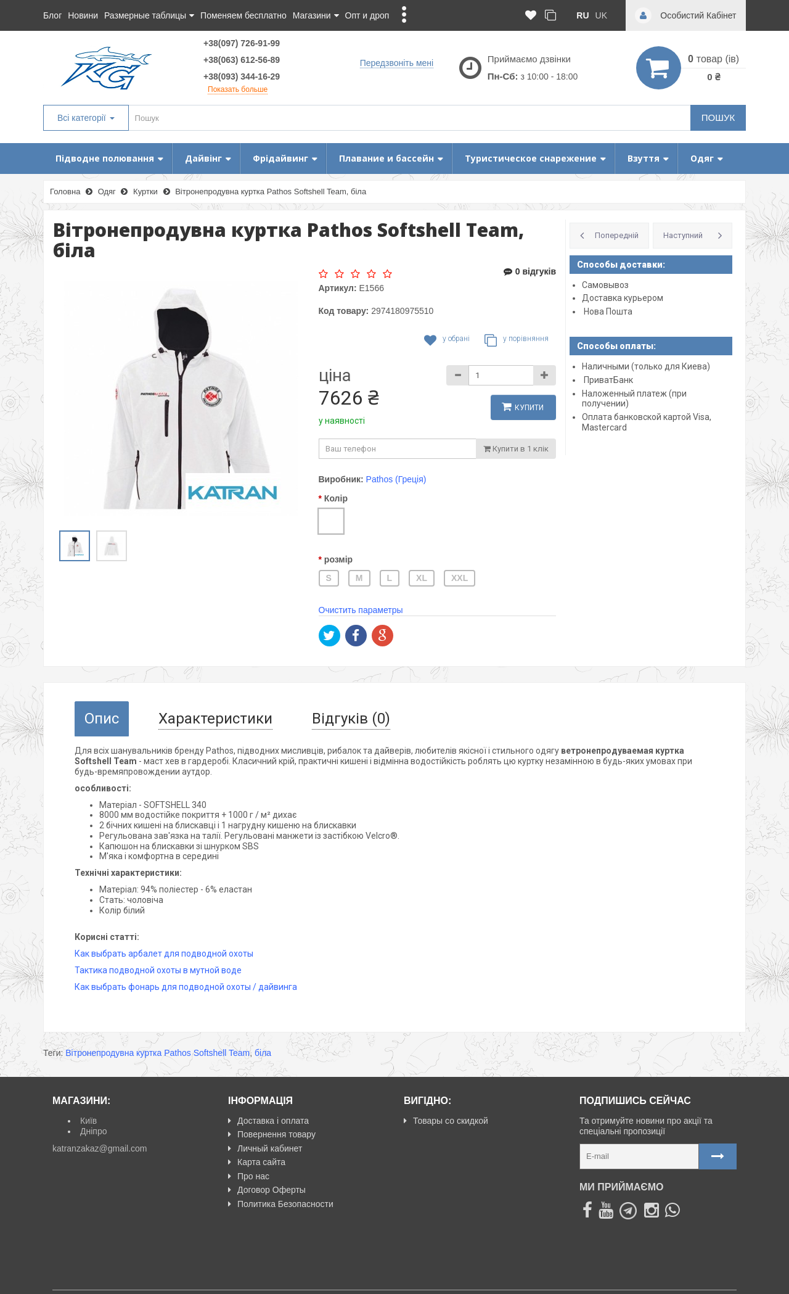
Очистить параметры (361, 610)
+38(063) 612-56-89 (241, 60)
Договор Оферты (267, 1190)
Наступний (683, 235)
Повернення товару (272, 1134)
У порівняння (516, 340)
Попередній (617, 235)
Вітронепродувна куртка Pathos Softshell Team (157, 1053)
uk (601, 15)
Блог (52, 15)
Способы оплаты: (616, 346)
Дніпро (93, 1131)
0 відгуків (530, 271)
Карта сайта (256, 1162)
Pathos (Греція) (396, 479)
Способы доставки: (621, 265)
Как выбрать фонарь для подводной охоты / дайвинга (186, 987)
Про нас (248, 1176)
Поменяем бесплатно (243, 15)
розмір (338, 559)
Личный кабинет (265, 1148)
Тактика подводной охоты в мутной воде (158, 970)
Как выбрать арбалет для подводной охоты (164, 953)
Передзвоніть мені (396, 62)
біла (263, 1053)
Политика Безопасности (280, 1204)
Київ (88, 1121)
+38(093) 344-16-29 (241, 76)
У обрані (447, 340)
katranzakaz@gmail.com (99, 1148)
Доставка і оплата (268, 1121)
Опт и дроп (367, 15)
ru (582, 15)
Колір (336, 498)
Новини (83, 15)
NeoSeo (721, 1279)
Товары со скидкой (446, 1121)
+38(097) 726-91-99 (241, 43)
